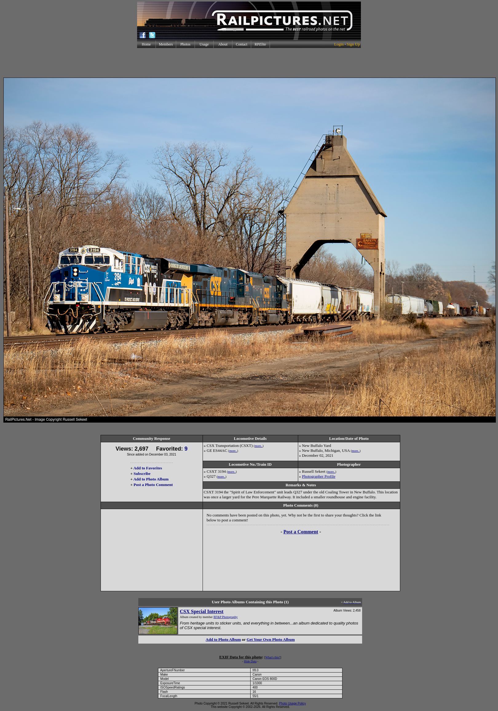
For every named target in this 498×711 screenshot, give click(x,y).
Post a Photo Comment (153, 484)
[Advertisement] (249, 63)
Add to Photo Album (151, 479)
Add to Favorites (147, 468)
